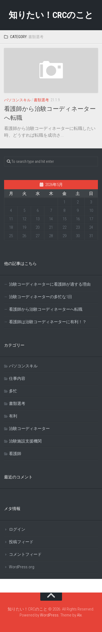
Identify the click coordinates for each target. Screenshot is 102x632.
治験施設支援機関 (25, 441)
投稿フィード (21, 541)
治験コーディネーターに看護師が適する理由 (50, 284)
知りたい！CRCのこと (51, 15)
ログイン (17, 529)
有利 (13, 416)
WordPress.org (21, 566)
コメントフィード (25, 554)
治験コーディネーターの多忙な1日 (40, 296)
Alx (79, 615)
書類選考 (41, 100)
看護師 (15, 453)
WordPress (49, 615)
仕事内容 (17, 378)
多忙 (13, 391)
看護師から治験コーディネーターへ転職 (45, 309)
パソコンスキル (17, 100)
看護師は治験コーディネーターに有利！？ (47, 321)
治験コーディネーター (29, 428)
